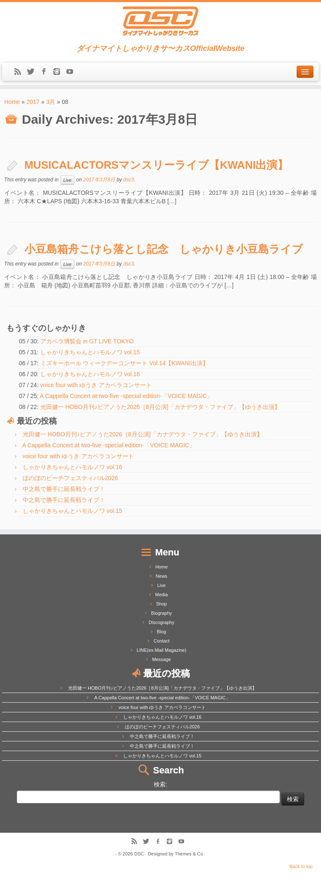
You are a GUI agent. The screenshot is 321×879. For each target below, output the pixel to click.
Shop (161, 603)
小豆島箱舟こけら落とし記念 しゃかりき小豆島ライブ (163, 249)
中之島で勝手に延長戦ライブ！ (64, 489)
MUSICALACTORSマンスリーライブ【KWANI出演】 (156, 165)
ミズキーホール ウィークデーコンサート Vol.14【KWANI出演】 (124, 363)
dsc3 (128, 180)
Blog (161, 631)
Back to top (301, 866)
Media (161, 594)
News (162, 576)
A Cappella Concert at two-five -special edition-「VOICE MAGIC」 (126, 396)
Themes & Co (189, 853)
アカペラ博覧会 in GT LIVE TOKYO (87, 341)
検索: (160, 784)
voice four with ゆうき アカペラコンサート (96, 385)
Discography (161, 622)
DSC (139, 853)
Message (161, 659)
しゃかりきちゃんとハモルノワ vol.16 (90, 374)
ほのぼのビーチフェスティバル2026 (70, 478)
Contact (161, 640)
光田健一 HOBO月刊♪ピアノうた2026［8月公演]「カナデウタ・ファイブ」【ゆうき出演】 (160, 407)
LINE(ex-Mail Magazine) (161, 650)
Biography (161, 613)
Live (67, 180)
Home (12, 101)
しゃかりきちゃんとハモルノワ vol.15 (90, 352)
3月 (50, 101)
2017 (32, 101)
